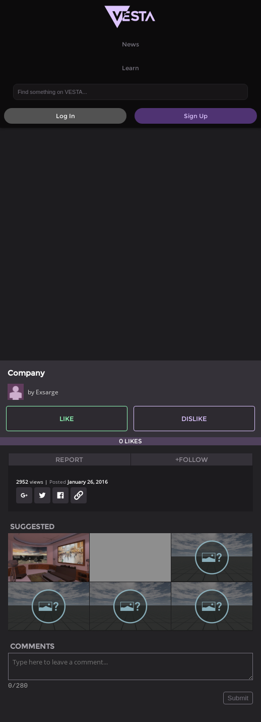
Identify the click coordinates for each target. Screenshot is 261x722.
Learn (130, 68)
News (130, 44)
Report (69, 459)
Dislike (194, 419)
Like (66, 419)
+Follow (191, 459)
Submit (238, 699)
